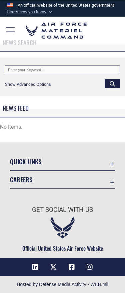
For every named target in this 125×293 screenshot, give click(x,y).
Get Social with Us (62, 210)
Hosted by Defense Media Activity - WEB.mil (62, 284)
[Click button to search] (112, 83)
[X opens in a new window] (53, 267)
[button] (30, 12)
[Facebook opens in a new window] (72, 267)
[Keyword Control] (62, 70)
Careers (21, 179)
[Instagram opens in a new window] (90, 267)
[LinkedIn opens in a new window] (35, 267)
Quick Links (25, 161)
